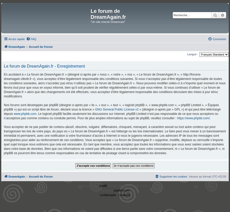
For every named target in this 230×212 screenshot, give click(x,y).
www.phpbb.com (25, 114)
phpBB (103, 186)
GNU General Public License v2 (117, 109)
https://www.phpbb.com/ (193, 118)
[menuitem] (31, 39)
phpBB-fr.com (121, 190)
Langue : (192, 54)
